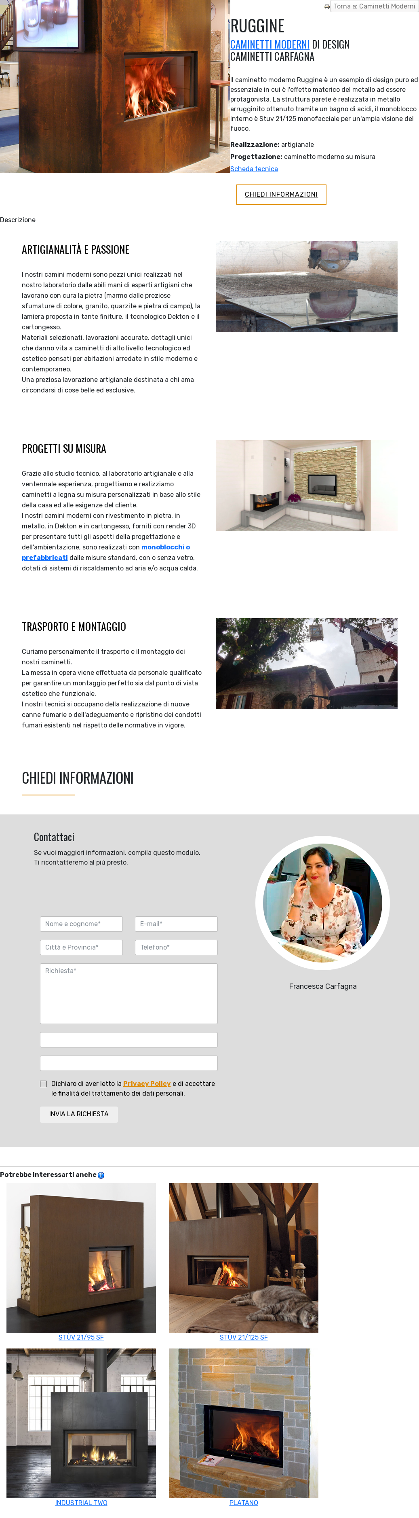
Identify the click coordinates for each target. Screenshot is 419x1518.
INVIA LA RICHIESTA (79, 1114)
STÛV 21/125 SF (243, 1262)
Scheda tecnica (254, 169)
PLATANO (243, 1427)
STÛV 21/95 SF (81, 1262)
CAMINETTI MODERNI (270, 43)
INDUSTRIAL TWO (81, 1427)
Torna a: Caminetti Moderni (374, 6)
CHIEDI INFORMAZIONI (281, 194)
